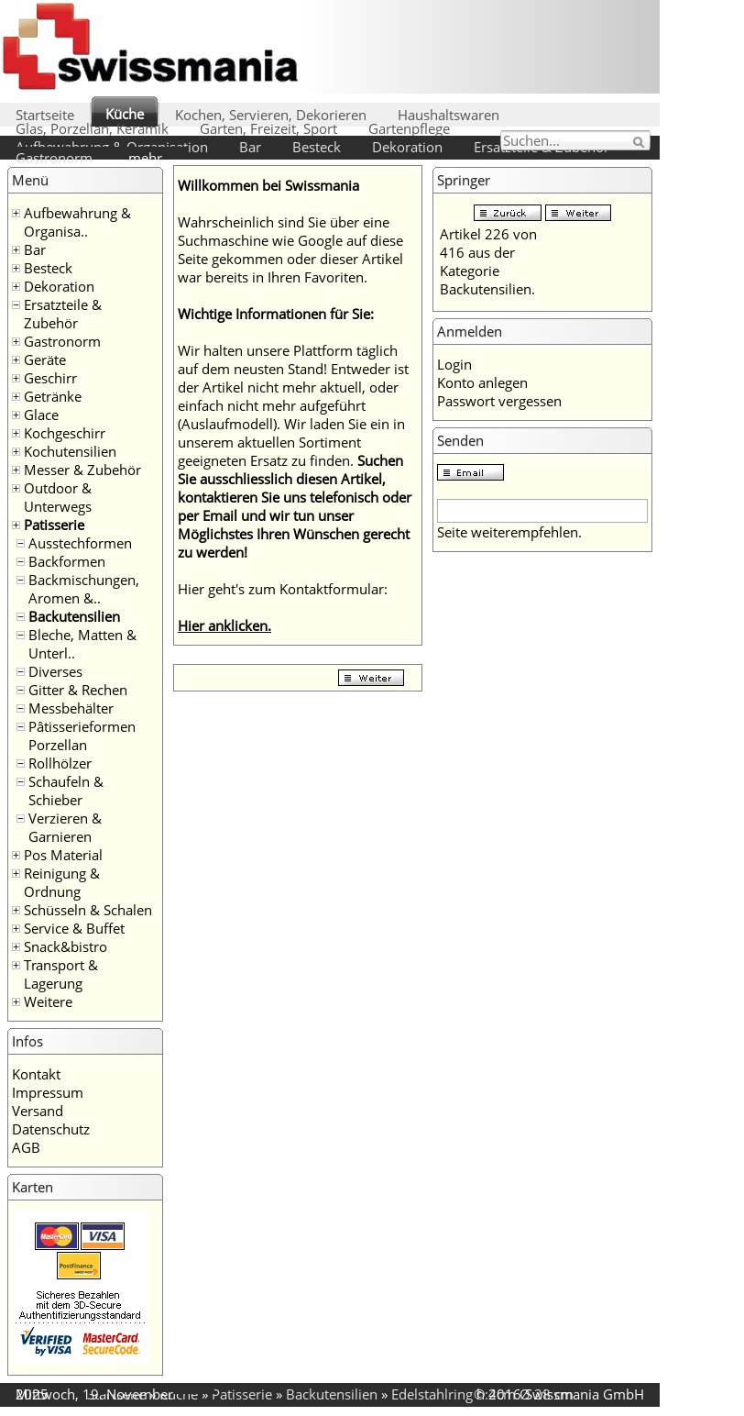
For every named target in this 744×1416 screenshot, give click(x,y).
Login (454, 364)
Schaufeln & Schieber (66, 790)
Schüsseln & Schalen (88, 910)
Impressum (47, 1092)
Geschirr (50, 378)
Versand (37, 1110)
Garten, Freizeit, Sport (268, 128)
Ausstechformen (80, 543)
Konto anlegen (482, 382)
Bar (250, 147)
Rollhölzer (60, 763)
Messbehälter (71, 708)
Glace (41, 414)
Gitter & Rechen (77, 689)
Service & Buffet (74, 928)
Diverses (55, 671)
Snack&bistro (65, 946)
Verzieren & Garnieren (65, 827)
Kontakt (36, 1074)
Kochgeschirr (64, 433)
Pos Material (63, 855)
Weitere (48, 1001)
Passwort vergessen (499, 401)
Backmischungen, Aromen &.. (83, 588)
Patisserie (54, 524)
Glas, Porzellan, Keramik (92, 128)
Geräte (45, 359)
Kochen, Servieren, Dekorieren (271, 114)
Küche (124, 114)
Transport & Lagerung (61, 974)
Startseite (45, 114)
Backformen (66, 561)
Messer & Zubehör (82, 469)
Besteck (316, 147)
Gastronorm (54, 158)
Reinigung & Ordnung (62, 882)
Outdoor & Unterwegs (58, 497)
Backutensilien (74, 616)
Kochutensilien (70, 451)
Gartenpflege (409, 128)
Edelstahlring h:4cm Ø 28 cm (482, 1394)
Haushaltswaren (448, 114)
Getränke (53, 396)
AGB (26, 1147)
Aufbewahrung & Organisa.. (77, 222)
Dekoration (407, 147)
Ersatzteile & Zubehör (63, 313)
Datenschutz (51, 1129)
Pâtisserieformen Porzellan (82, 735)
